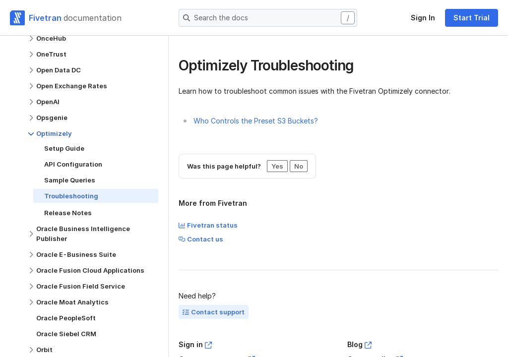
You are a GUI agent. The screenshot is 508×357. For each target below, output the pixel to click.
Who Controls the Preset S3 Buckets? (255, 121)
